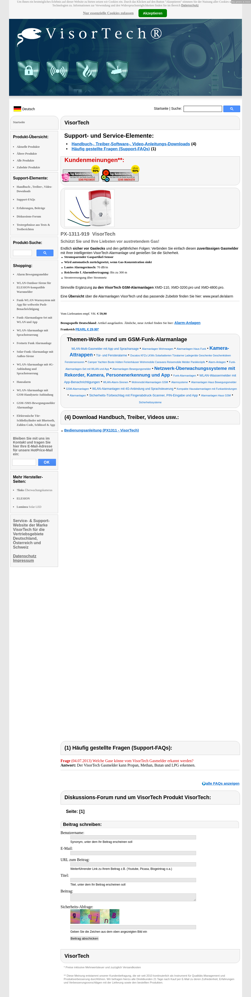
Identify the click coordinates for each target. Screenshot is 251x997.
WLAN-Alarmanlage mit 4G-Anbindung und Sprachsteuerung (35, 369)
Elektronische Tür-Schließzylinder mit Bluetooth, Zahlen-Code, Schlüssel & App (36, 420)
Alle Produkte (25, 160)
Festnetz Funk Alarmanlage (34, 343)
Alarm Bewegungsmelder (33, 274)
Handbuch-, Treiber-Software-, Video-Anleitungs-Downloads (131, 144)
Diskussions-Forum (29, 216)
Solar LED (29, 507)
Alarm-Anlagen (187, 323)
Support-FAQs (26, 199)
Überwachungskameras (34, 490)
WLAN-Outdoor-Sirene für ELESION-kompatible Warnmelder (34, 287)
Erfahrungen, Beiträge (31, 208)
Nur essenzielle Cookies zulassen (108, 13)
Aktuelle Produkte (28, 146)
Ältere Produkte (27, 153)
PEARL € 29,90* (87, 329)
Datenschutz (190, 5)
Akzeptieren (152, 13)
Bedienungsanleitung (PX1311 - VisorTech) (101, 430)
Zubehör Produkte (28, 167)
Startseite (161, 108)
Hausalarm (24, 382)
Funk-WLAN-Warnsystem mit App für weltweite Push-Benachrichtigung (36, 304)
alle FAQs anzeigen (222, 783)
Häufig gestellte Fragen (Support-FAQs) (111, 149)
